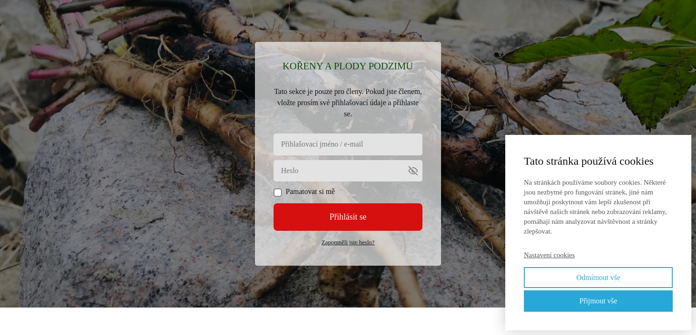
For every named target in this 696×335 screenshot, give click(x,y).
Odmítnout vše (598, 277)
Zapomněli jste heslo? (348, 242)
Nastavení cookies (549, 255)
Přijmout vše (598, 301)
